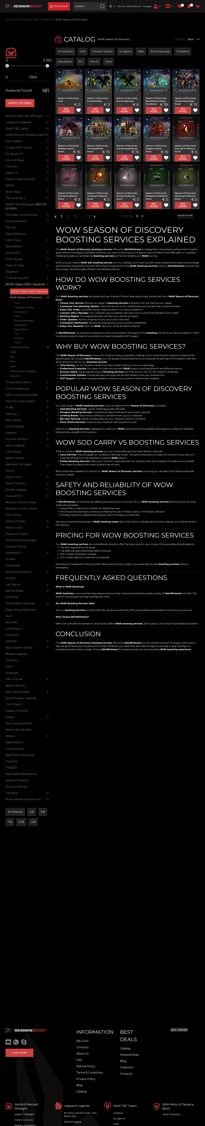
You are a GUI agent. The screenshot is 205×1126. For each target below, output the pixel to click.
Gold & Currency (24, 1120)
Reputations (65, 61)
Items (108, 61)
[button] (189, 6)
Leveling (118, 1113)
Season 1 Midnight (24, 1114)
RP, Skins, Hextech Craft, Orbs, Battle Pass (80, 1115)
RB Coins (82, 1041)
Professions (183, 51)
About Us (82, 1053)
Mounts (94, 61)
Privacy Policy (85, 1079)
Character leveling (102, 51)
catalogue (59, 6)
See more (66, 110)
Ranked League (73, 1122)
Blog (79, 1085)
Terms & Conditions (89, 1072)
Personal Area (129, 1054)
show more (185, 215)
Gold (82, 51)
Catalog (81, 1091)
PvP (80, 61)
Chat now (19, 1052)
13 (88, 216)
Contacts (82, 1047)
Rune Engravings (160, 51)
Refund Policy (85, 1066)
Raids (141, 51)
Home (9, 19)
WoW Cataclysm (171, 1114)
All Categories (65, 51)
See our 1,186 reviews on (134, 6)
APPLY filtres (20, 103)
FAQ (79, 1060)
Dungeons (125, 51)
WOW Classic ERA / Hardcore (34, 19)
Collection (127, 1067)
